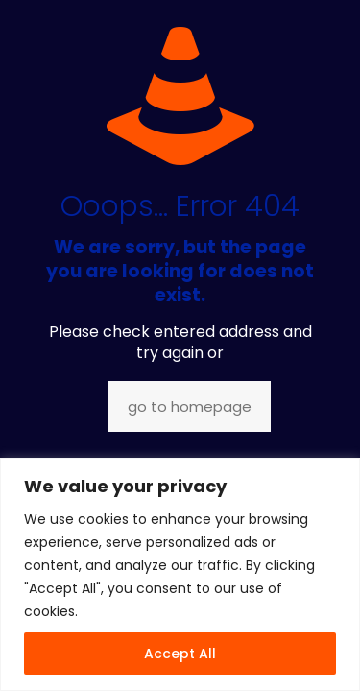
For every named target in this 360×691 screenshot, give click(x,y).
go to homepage (190, 406)
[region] (180, 574)
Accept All (180, 653)
